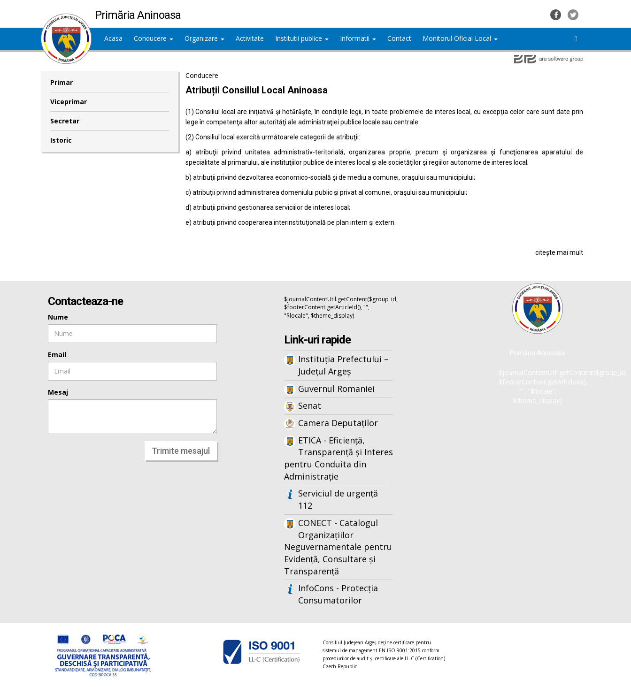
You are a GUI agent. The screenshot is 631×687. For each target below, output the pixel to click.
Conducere (153, 38)
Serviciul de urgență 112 (338, 499)
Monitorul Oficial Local (460, 38)
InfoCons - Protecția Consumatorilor (338, 594)
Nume (58, 317)
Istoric (61, 140)
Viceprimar (68, 101)
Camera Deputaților (338, 422)
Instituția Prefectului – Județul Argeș (343, 365)
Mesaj (58, 392)
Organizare (204, 38)
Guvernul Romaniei (336, 388)
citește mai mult (559, 252)
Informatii (358, 38)
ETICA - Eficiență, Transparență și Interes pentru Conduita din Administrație (338, 458)
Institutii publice (302, 38)
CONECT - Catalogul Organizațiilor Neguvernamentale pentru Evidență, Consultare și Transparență (338, 547)
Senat (309, 405)
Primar (61, 82)
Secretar (64, 120)
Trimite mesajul (181, 451)
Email (57, 354)
